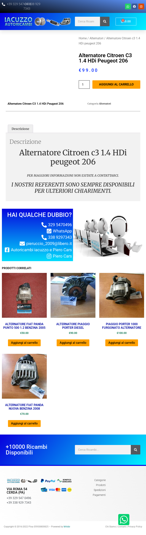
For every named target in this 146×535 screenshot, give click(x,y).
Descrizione (20, 129)
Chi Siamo (110, 526)
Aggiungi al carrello (116, 84)
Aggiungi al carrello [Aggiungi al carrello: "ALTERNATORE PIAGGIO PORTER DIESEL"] (73, 343)
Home (83, 38)
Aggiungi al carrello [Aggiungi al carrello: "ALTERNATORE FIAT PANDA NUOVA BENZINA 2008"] (24, 423)
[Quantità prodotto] (84, 84)
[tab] (20, 129)
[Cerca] (105, 21)
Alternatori (96, 38)
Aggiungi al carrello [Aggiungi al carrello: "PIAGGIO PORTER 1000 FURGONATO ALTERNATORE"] (121, 343)
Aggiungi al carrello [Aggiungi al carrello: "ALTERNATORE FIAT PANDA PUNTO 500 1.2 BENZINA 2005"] (24, 343)
